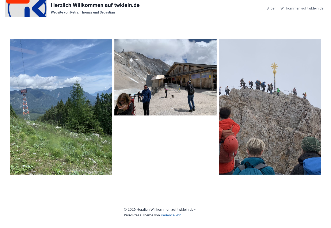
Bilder (270, 8)
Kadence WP (171, 215)
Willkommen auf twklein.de (302, 8)
